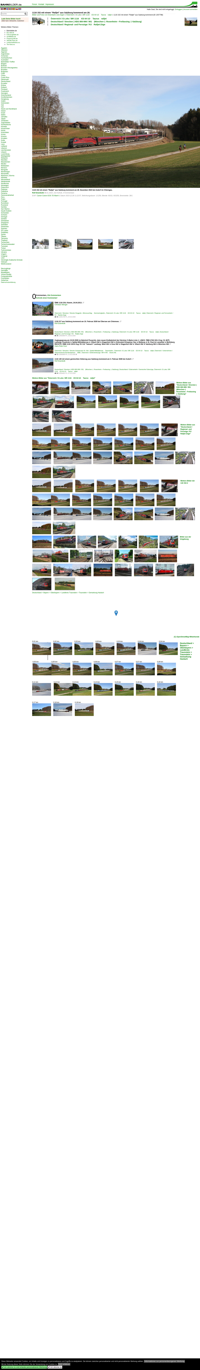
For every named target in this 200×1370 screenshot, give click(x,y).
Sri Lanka (4, 231)
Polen (3, 199)
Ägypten (4, 48)
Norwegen (5, 185)
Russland (4, 205)
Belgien (4, 64)
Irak (2, 105)
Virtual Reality (6, 274)
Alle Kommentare (54, 295)
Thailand (4, 240)
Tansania (4, 238)
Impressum (49, 4)
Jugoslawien (5, 123)
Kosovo (4, 136)
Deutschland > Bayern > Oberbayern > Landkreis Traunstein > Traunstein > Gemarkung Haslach (68, 593)
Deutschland (5, 81)
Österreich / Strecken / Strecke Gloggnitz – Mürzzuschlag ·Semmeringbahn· (80, 313)
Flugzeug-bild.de (12, 38)
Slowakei (4, 225)
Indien (3, 101)
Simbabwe (5, 221)
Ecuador (4, 83)
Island (3, 111)
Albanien (4, 50)
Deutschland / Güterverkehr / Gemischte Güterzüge (136, 369)
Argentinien (5, 54)
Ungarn (3, 254)
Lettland (4, 146)
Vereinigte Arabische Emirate (12, 260)
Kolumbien (5, 132)
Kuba (3, 140)
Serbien (4, 219)
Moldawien (5, 166)
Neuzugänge (5, 268)
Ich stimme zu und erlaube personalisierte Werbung (24, 1367)
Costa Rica (5, 77)
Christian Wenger (61, 305)
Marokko (4, 160)
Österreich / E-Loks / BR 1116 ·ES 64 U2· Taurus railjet (79, 19)
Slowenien (5, 227)
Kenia (3, 130)
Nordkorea (5, 183)
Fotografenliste (6, 276)
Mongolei (4, 170)
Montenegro (5, 172)
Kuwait (3, 142)
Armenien (4, 56)
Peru (2, 197)
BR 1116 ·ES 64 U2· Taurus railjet (97, 15)
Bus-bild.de (10, 32)
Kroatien (4, 138)
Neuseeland (5, 179)
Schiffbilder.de (11, 36)
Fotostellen (5, 278)
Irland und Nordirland (9, 109)
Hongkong (5, 99)
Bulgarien (4, 72)
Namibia (4, 178)
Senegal (4, 217)
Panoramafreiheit (7, 195)
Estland (4, 87)
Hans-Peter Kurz (61, 346)
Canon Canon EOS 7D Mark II (48, 196)
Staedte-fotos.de (12, 40)
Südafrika (4, 232)
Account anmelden (190, 9)
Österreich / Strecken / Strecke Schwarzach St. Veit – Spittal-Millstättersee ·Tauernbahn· (84, 350)
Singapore (5, 223)
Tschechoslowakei (8, 244)
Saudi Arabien (6, 211)
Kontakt (41, 4)
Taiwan (3, 236)
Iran (2, 107)
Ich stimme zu (55, 1367)
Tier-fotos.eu (11, 44)
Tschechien (5, 242)
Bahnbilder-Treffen (8, 62)
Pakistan (4, 189)
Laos (3, 144)
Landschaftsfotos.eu (13, 42)
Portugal (4, 201)
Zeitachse (4, 280)
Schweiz (4, 215)
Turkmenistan (6, 250)
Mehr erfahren (64, 1364)
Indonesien (5, 103)
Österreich (70, 15)
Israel (3, 113)
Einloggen (178, 9)
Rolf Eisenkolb (38, 193)
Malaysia (4, 158)
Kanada (4, 127)
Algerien (4, 52)
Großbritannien (6, 97)
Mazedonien (5, 162)
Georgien (4, 93)
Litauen (3, 152)
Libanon (4, 148)
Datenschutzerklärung (8, 282)
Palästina (4, 191)
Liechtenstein (6, 150)
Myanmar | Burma (7, 176)
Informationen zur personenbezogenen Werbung (164, 1361)
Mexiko (3, 164)
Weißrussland (6, 264)
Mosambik (5, 174)
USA (2, 258)
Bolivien (4, 66)
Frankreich (5, 91)
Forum (34, 4)
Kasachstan (5, 128)
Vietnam (4, 262)
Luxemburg (5, 154)
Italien (3, 115)
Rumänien (5, 203)
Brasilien (4, 70)
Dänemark (5, 79)
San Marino (5, 209)
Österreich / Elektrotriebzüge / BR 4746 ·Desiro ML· (99, 352)
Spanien (4, 229)
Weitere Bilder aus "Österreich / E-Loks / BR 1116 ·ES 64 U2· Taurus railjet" (63, 378)
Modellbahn (5, 272)
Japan (3, 119)
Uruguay (4, 256)
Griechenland (6, 95)
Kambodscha (6, 125)
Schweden (5, 213)
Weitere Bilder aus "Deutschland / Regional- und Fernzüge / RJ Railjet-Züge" (187, 429)
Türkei (3, 248)
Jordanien (4, 121)
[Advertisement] (64, 50)
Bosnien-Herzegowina (9, 68)
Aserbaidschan (6, 58)
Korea (3, 134)
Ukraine (4, 252)
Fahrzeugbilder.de (12, 34)
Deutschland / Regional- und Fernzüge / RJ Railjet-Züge (78, 24)
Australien (4, 60)
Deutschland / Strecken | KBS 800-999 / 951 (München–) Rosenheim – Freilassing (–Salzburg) (96, 21)
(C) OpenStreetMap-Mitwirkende (186, 637)
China (3, 76)
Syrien (3, 234)
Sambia (4, 207)
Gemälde (4, 270)
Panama (4, 193)
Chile (3, 74)
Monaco (4, 168)
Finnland (4, 89)
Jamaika (4, 117)
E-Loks (78, 15)
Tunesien (4, 246)
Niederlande (5, 181)
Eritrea (3, 85)
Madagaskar (5, 156)
